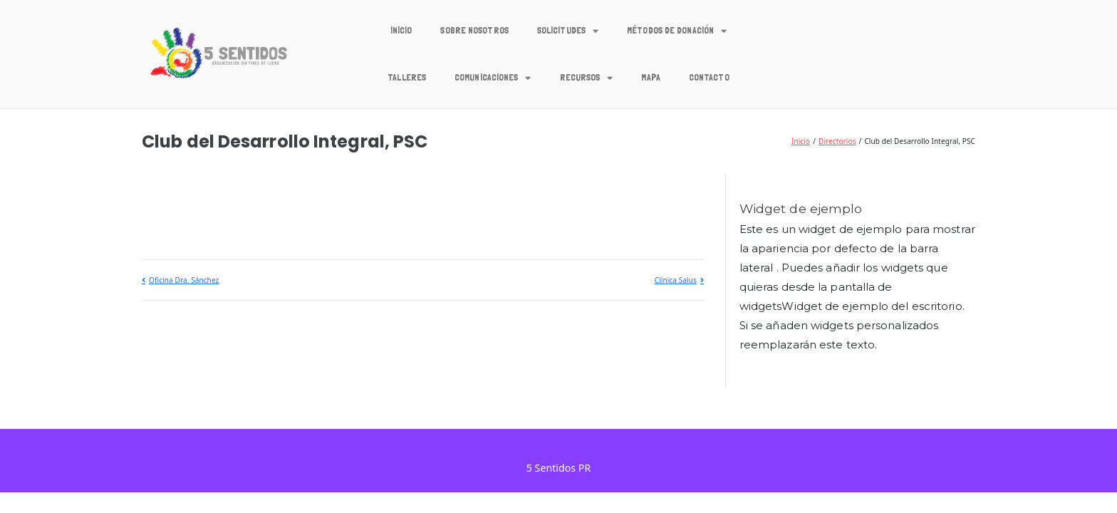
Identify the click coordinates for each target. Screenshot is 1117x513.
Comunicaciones (492, 78)
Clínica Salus (676, 280)
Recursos (586, 78)
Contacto (709, 77)
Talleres (407, 77)
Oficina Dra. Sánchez (184, 280)
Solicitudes (567, 31)
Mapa (650, 77)
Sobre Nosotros (474, 30)
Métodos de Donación (677, 31)
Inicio (401, 30)
